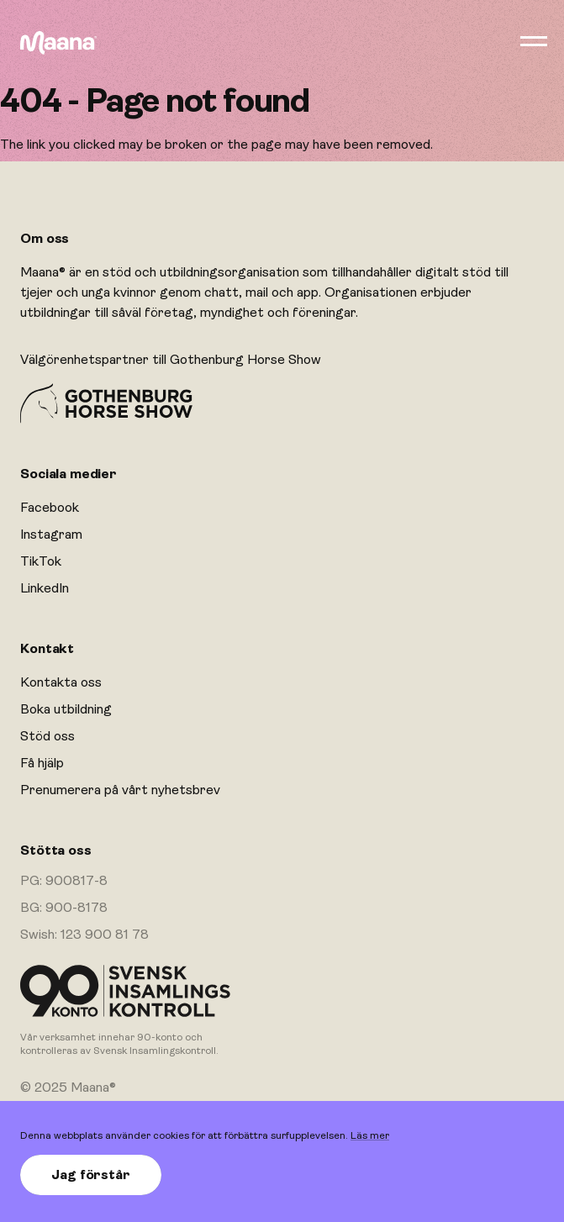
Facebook (49, 507)
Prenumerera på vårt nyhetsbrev (120, 790)
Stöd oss (47, 736)
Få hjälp (42, 763)
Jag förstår (90, 1174)
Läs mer (370, 1135)
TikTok (40, 561)
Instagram (51, 534)
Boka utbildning (66, 709)
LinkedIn (44, 588)
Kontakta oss (61, 682)
